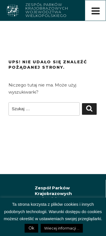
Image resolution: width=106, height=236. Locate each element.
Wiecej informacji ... (61, 228)
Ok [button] (31, 228)
